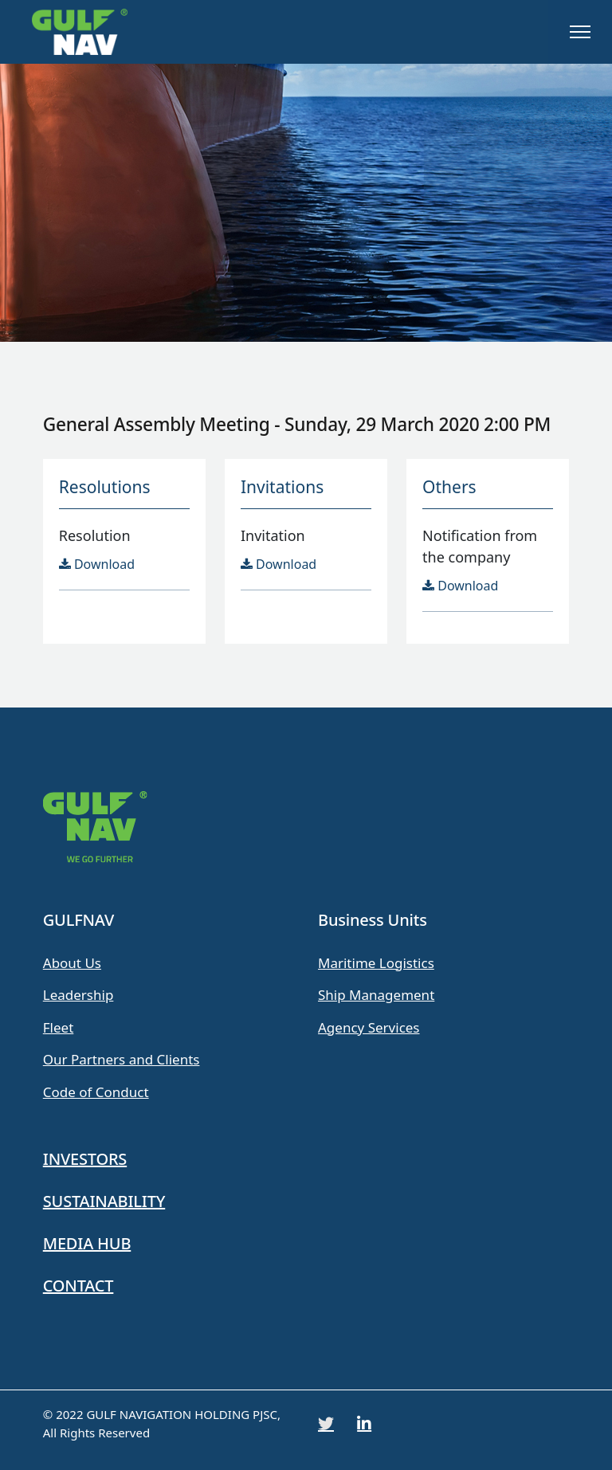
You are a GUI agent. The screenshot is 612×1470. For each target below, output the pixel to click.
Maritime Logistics (376, 963)
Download (97, 564)
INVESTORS (85, 1159)
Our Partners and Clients (121, 1059)
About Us (72, 963)
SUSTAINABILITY (104, 1201)
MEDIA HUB (87, 1243)
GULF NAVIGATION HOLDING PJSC (181, 1414)
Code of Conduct (96, 1092)
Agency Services (369, 1027)
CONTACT (78, 1285)
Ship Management (376, 995)
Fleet (58, 1027)
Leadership (78, 995)
